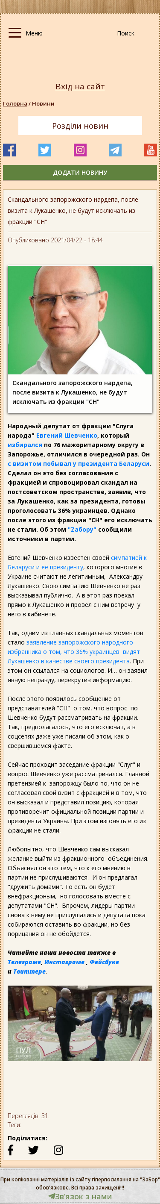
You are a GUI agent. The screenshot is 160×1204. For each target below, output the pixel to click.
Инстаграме (64, 962)
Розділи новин (80, 126)
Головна (15, 103)
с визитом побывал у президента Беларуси (78, 463)
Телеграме (24, 962)
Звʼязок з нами (80, 1196)
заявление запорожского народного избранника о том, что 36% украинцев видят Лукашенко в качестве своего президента (74, 651)
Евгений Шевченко (66, 435)
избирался (25, 445)
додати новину (80, 172)
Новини (43, 103)
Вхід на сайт (80, 86)
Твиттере (29, 971)
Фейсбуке (104, 962)
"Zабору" (82, 529)
